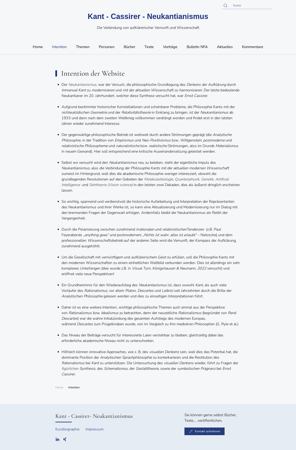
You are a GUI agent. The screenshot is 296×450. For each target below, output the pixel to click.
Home (38, 46)
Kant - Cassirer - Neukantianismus (148, 16)
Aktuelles (225, 46)
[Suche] (247, 5)
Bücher (129, 46)
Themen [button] (83, 46)
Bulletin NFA (197, 46)
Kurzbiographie (67, 429)
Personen (106, 46)
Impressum (95, 429)
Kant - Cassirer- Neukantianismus (94, 415)
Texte (149, 46)
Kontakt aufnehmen (204, 431)
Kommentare (252, 46)
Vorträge (170, 46)
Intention (59, 46)
